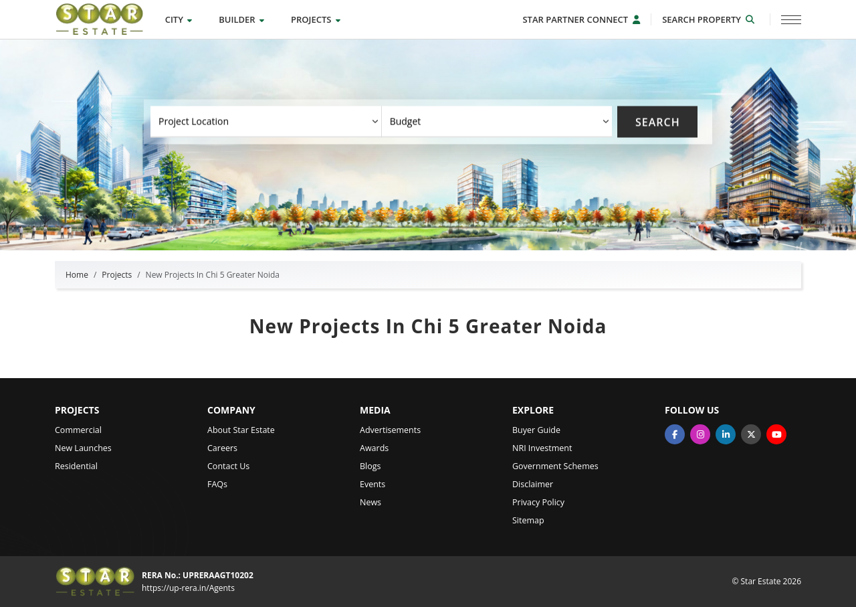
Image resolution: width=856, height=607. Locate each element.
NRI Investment (542, 448)
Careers (222, 448)
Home (77, 274)
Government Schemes (555, 466)
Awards (374, 448)
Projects (315, 19)
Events (372, 484)
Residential (76, 466)
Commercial (78, 430)
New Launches (83, 448)
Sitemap (528, 520)
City (179, 19)
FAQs (217, 484)
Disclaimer (532, 484)
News (370, 502)
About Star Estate (241, 430)
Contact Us (228, 466)
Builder (241, 19)
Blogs (370, 466)
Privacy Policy (538, 502)
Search (657, 121)
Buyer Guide (536, 430)
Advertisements (390, 430)
